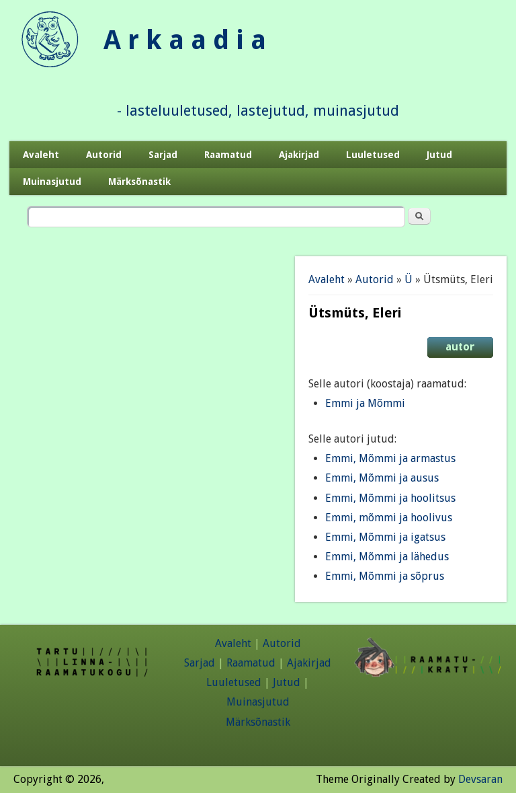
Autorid (104, 154)
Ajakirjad (299, 154)
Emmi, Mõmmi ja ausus (382, 477)
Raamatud (228, 154)
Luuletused (373, 154)
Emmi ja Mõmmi (365, 403)
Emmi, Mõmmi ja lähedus (387, 556)
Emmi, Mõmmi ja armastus (390, 458)
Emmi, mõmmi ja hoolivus (388, 517)
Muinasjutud (52, 181)
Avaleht (41, 154)
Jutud (439, 154)
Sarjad (162, 154)
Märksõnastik (139, 181)
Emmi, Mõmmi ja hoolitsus (390, 498)
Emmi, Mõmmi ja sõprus (384, 576)
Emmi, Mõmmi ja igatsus (385, 537)
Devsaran (480, 779)
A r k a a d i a (184, 40)
